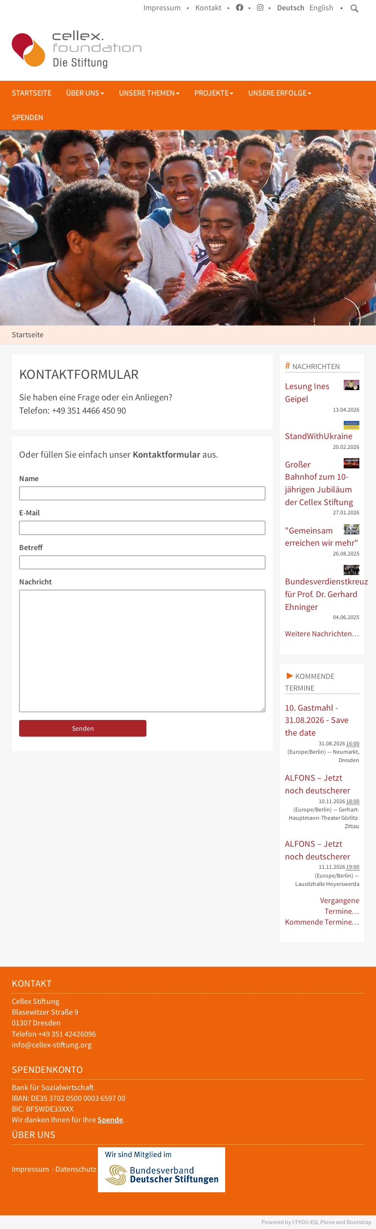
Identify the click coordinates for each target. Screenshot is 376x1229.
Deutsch (291, 7)
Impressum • (166, 7)
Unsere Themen (149, 92)
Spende (110, 1119)
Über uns (85, 92)
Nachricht (35, 581)
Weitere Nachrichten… (322, 633)
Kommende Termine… (322, 922)
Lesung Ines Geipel (322, 392)
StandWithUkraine (322, 431)
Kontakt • (212, 7)
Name (29, 478)
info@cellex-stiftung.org (52, 1044)
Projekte (214, 92)
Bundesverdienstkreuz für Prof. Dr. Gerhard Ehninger (322, 588)
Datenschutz (75, 1169)
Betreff (31, 547)
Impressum (30, 1169)
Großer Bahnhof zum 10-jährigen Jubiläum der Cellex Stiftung (322, 483)
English (321, 7)
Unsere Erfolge (279, 92)
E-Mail (29, 512)
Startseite (31, 92)
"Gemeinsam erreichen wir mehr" (322, 536)
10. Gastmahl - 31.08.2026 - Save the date (317, 720)
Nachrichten (316, 366)
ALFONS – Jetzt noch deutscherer (317, 784)
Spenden (27, 117)
